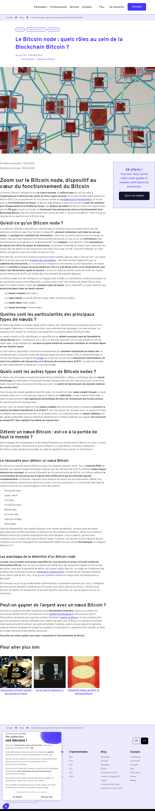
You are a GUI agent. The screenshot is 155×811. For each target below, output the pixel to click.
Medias (133, 780)
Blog (22, 17)
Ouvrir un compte (134, 195)
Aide (132, 769)
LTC (70, 769)
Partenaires (135, 772)
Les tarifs (134, 765)
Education (105, 765)
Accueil (9, 17)
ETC (71, 765)
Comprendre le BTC (109, 772)
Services (104, 761)
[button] (40, 7)
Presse (133, 776)
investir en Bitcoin (69, 617)
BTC (71, 757)
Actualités (105, 757)
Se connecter (116, 7)
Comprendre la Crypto (110, 784)
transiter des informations (43, 260)
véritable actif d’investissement (76, 199)
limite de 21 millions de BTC (50, 572)
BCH (71, 772)
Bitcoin (104, 769)
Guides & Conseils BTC (110, 776)
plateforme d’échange (60, 614)
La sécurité (135, 761)
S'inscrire (137, 6)
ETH (71, 761)
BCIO (71, 776)
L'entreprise (135, 757)
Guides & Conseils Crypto (111, 788)
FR (144, 741)
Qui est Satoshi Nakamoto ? (50, 690)
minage (40, 358)
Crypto (104, 780)
